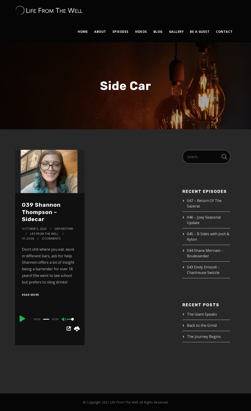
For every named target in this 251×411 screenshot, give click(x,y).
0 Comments (51, 238)
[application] (50, 319)
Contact (224, 31)
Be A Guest (200, 31)
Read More (30, 295)
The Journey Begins (204, 336)
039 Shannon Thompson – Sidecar (41, 212)
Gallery (176, 31)
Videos (141, 31)
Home (83, 31)
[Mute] (64, 319)
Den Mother (64, 229)
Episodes (121, 31)
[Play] (22, 318)
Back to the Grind (202, 325)
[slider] (46, 319)
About (100, 31)
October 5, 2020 (34, 229)
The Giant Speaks (202, 314)
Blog (158, 31)
